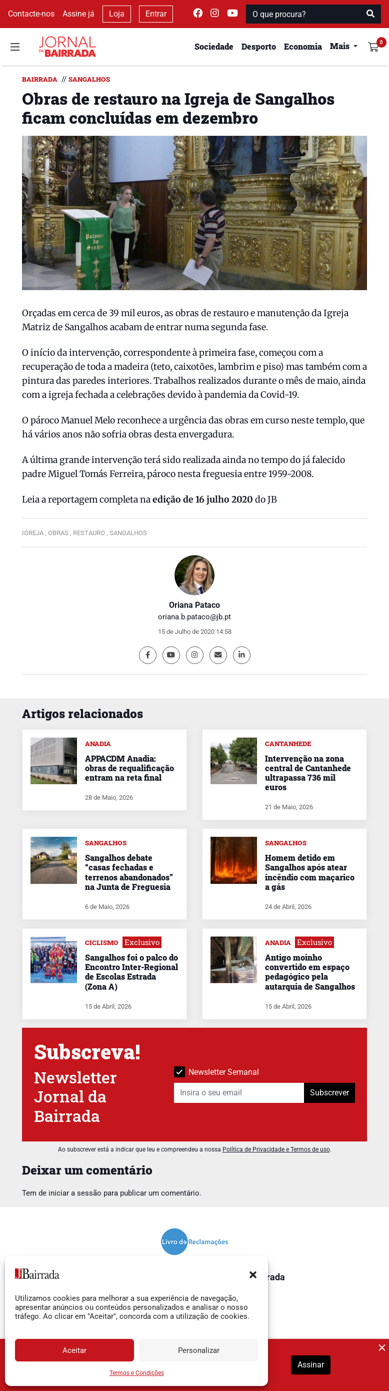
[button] (253, 1274)
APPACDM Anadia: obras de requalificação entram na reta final (129, 768)
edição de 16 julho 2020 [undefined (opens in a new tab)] (202, 499)
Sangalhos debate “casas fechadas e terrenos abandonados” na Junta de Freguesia (129, 872)
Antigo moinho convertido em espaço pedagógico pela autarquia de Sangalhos (310, 972)
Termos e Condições (137, 1372)
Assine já (78, 14)
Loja (116, 14)
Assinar (311, 1364)
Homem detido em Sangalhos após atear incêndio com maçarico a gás (309, 872)
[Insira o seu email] (239, 1093)
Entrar (156, 14)
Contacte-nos (31, 14)
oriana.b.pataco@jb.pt (194, 616)
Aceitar (74, 1350)
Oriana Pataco (194, 605)
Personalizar (199, 1350)
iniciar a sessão (75, 1193)
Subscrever (329, 1092)
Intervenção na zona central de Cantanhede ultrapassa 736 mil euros (308, 773)
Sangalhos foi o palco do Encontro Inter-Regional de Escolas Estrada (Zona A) (131, 972)
